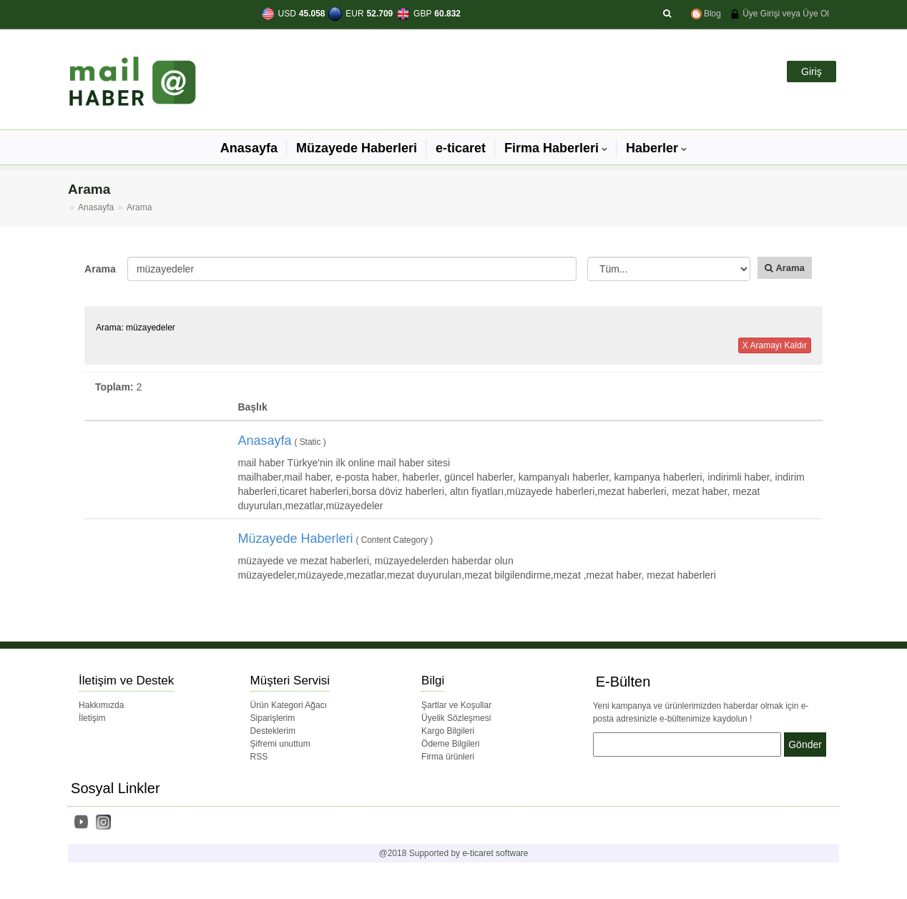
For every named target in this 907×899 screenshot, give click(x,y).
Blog (706, 14)
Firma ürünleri (447, 757)
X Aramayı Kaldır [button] (774, 345)
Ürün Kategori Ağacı (288, 705)
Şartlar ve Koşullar (456, 705)
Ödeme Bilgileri (450, 744)
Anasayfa (249, 148)
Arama (100, 269)
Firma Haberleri (551, 148)
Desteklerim (272, 731)
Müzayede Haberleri (356, 148)
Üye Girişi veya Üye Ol (779, 14)
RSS (259, 757)
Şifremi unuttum (280, 744)
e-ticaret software (495, 853)
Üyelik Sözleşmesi (456, 718)
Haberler (652, 148)
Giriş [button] (811, 71)
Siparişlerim (272, 718)
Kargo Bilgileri (447, 731)
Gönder (805, 744)
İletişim (92, 718)
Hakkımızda (101, 705)
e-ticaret (461, 148)
